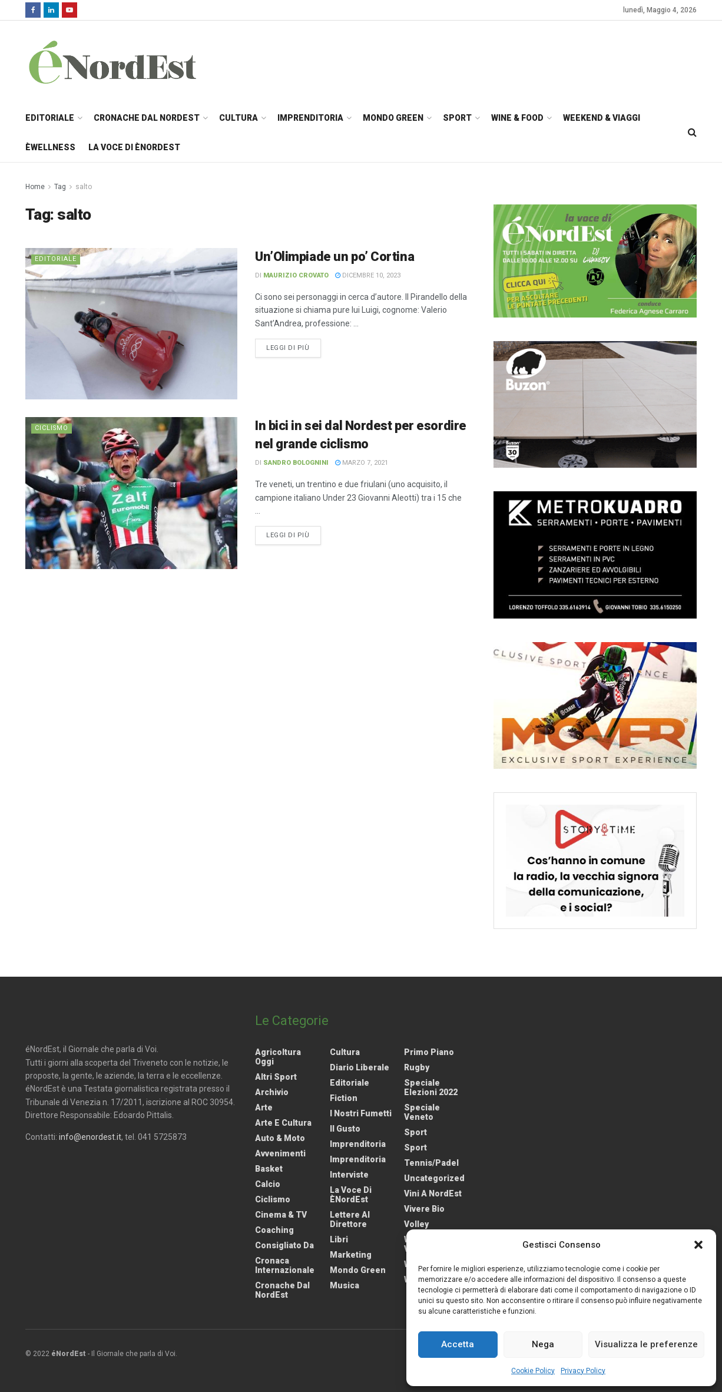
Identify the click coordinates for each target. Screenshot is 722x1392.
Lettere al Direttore (350, 1219)
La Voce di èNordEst (134, 147)
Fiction (343, 1098)
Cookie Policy (533, 1371)
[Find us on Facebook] (33, 10)
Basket (269, 1168)
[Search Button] (692, 132)
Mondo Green (393, 118)
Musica (344, 1285)
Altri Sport (276, 1077)
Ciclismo (52, 428)
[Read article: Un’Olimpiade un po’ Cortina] (131, 323)
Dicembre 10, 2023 (367, 275)
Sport (457, 118)
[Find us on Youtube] (69, 10)
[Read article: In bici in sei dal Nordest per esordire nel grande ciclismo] (131, 492)
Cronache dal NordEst (147, 118)
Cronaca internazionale (284, 1265)
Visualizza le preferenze (646, 1344)
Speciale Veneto (422, 1112)
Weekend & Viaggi (601, 118)
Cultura (238, 118)
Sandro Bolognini (296, 463)
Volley (416, 1224)
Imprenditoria (310, 118)
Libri (339, 1239)
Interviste (349, 1174)
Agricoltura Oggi (278, 1056)
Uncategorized (434, 1178)
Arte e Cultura (283, 1123)
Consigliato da (284, 1245)
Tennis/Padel (431, 1163)
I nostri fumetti (361, 1113)
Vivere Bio (424, 1209)
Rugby (416, 1067)
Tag (60, 187)
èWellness (50, 147)
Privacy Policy (583, 1371)
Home (35, 187)
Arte (264, 1107)
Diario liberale (359, 1067)
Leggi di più (293, 347)
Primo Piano (429, 1052)
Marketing (351, 1254)
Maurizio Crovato (296, 275)
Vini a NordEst (433, 1193)
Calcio (267, 1184)
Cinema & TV (281, 1214)
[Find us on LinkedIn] (51, 10)
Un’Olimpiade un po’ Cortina (334, 256)
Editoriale (49, 118)
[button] (698, 1245)
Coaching (274, 1230)
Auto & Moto (280, 1138)
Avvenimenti (280, 1153)
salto (83, 187)
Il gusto (345, 1128)
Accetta (457, 1344)
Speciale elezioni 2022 (431, 1087)
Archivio (272, 1092)
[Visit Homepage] (127, 62)
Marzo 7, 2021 (361, 463)
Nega (543, 1344)
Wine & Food (517, 118)
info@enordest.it (90, 1137)
